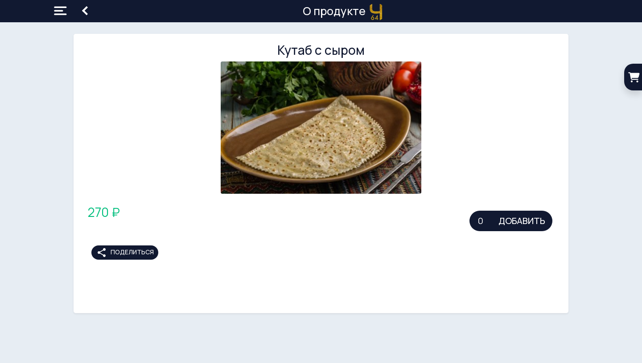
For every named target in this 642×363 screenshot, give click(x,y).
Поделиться (125, 252)
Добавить (521, 221)
